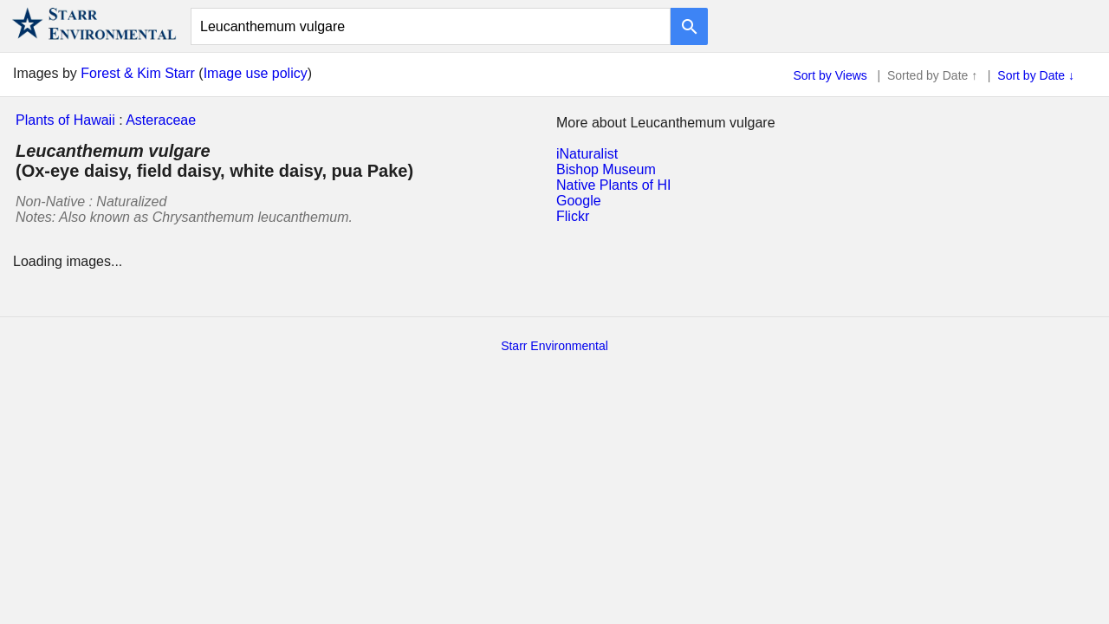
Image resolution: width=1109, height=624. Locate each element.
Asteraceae (161, 120)
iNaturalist (587, 153)
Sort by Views (830, 75)
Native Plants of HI (613, 185)
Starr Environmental (554, 346)
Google (578, 200)
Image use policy (256, 73)
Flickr (572, 216)
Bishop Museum (606, 169)
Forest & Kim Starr (138, 73)
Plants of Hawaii (65, 120)
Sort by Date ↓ (1035, 75)
